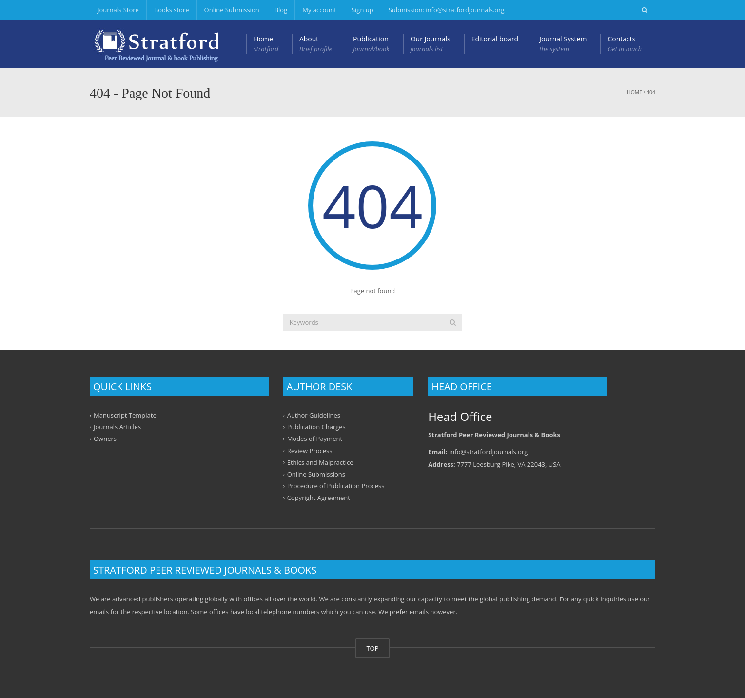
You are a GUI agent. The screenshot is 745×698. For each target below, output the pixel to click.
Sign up (362, 9)
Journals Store (118, 9)
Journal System (563, 44)
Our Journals (431, 44)
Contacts (625, 44)
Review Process (310, 450)
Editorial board (495, 38)
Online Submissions (316, 474)
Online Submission (231, 9)
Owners (105, 438)
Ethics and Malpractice (320, 462)
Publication (371, 44)
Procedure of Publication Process (336, 485)
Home (266, 44)
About (315, 44)
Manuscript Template (125, 415)
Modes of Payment (314, 438)
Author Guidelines (313, 415)
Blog (281, 9)
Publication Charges (316, 426)
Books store (171, 9)
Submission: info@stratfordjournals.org (447, 9)
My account (319, 9)
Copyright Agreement (318, 497)
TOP (372, 648)
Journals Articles (117, 426)
